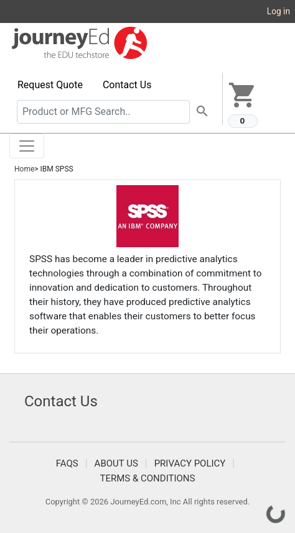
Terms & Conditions (147, 478)
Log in (278, 11)
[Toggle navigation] (26, 146)
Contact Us (127, 85)
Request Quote (50, 85)
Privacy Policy (190, 463)
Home (24, 169)
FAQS (67, 463)
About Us (116, 463)
